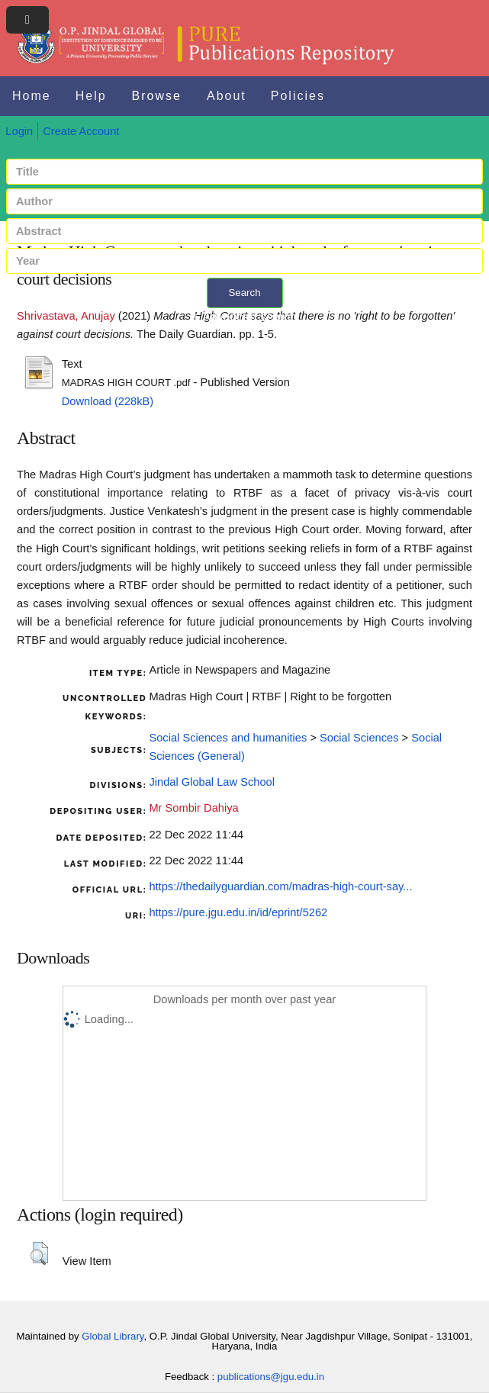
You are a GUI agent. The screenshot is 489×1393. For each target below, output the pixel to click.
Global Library (112, 1336)
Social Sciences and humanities (228, 738)
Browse (157, 95)
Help (91, 95)
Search (244, 292)
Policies (298, 95)
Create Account (81, 131)
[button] (39, 1253)
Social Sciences (359, 738)
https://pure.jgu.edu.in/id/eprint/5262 (238, 912)
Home (31, 95)
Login (19, 131)
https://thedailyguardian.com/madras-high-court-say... (280, 886)
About (226, 95)
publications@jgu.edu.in (270, 1376)
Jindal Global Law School (212, 782)
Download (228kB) (108, 401)
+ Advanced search (244, 316)
